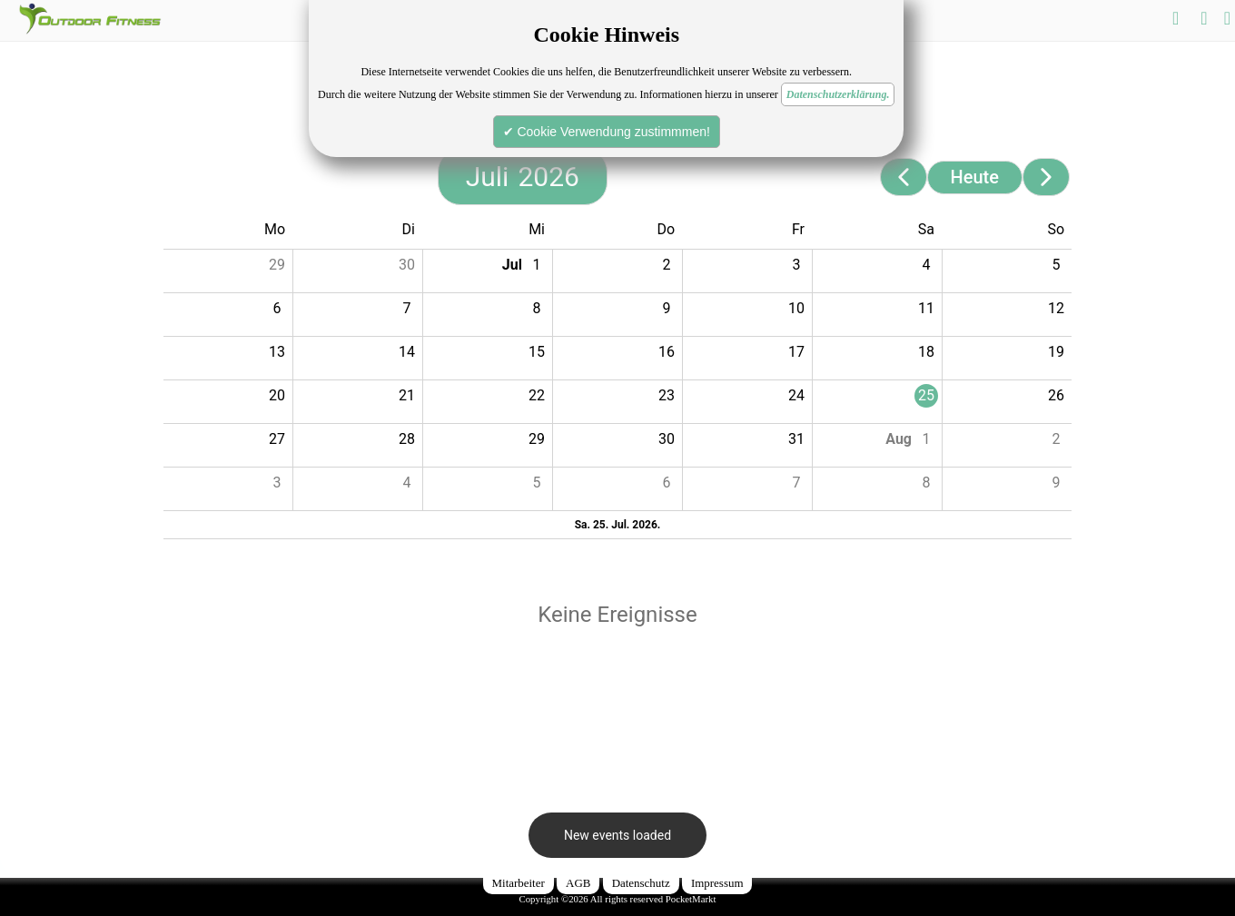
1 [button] (537, 264)
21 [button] (407, 395)
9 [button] (667, 308)
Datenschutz (641, 883)
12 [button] (1056, 308)
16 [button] (666, 351)
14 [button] (407, 351)
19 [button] (1056, 351)
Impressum (717, 883)
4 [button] (927, 264)
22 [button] (537, 395)
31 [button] (796, 439)
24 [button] (796, 395)
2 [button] (667, 264)
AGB (578, 883)
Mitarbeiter (518, 883)
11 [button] (926, 308)
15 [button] (537, 351)
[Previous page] (903, 177)
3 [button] (797, 264)
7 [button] (407, 308)
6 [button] (277, 308)
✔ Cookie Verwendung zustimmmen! (606, 131)
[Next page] (1046, 177)
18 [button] (926, 351)
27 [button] (277, 439)
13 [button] (277, 351)
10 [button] (796, 308)
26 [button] (1056, 395)
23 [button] (666, 395)
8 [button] (537, 308)
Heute (975, 177)
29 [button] (277, 264)
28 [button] (407, 439)
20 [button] (277, 395)
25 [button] (926, 395)
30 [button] (407, 264)
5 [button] (1056, 264)
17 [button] (796, 351)
